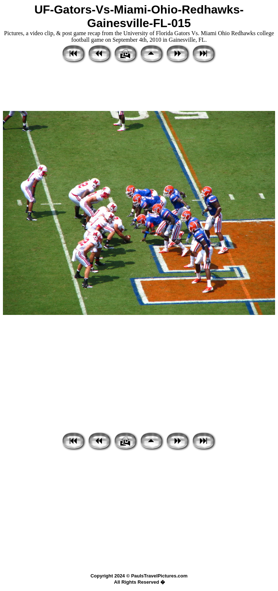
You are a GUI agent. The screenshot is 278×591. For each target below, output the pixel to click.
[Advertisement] (139, 87)
